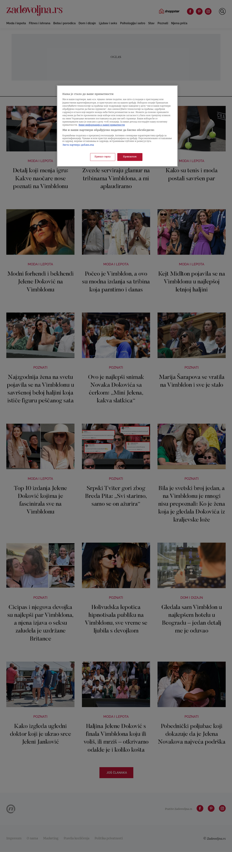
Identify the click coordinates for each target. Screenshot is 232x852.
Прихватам (129, 157)
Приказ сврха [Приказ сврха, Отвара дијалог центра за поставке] (103, 157)
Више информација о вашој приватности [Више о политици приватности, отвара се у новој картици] (102, 125)
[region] (117, 126)
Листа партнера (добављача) (78, 145)
